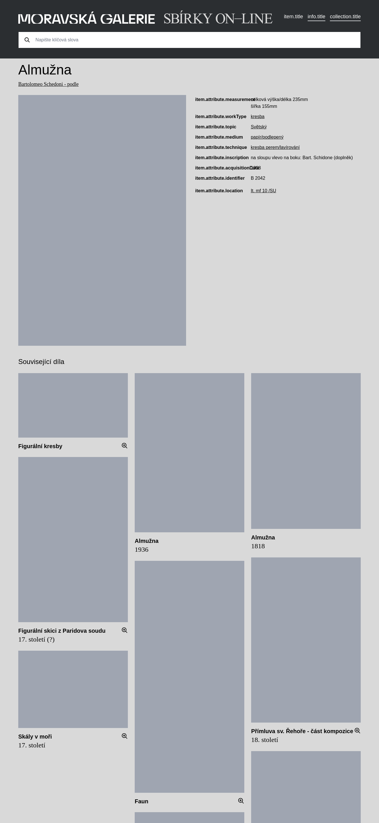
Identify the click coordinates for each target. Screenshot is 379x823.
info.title (316, 16)
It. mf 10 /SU (263, 190)
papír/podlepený (267, 137)
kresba (258, 116)
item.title (293, 16)
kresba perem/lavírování (275, 147)
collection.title (345, 16)
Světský (259, 126)
